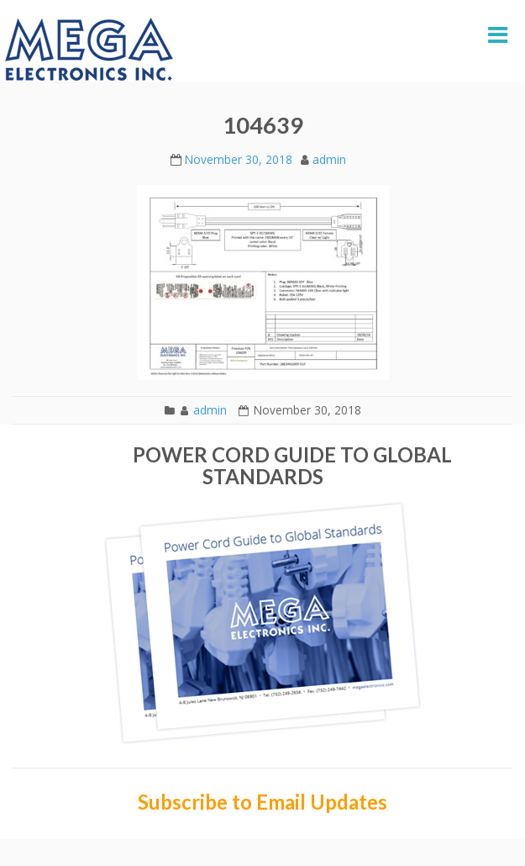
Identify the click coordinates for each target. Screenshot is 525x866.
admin (329, 159)
